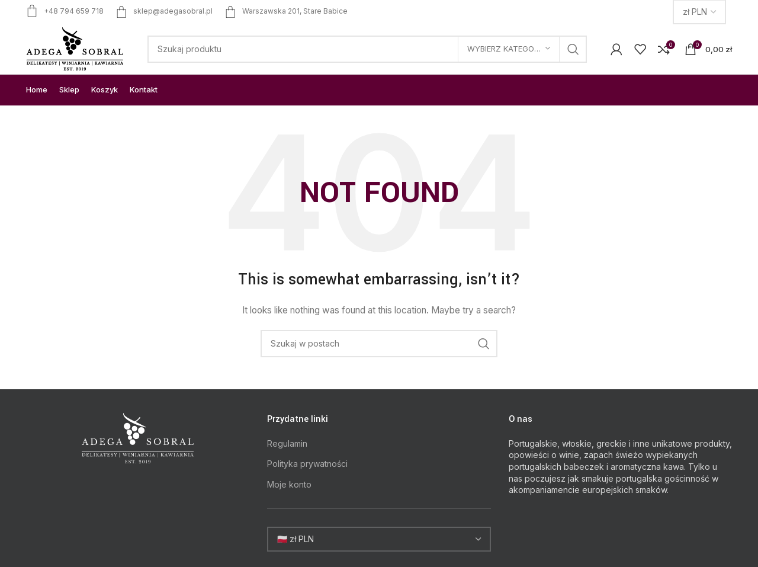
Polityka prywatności (307, 464)
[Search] (367, 49)
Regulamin (287, 443)
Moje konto (289, 484)
